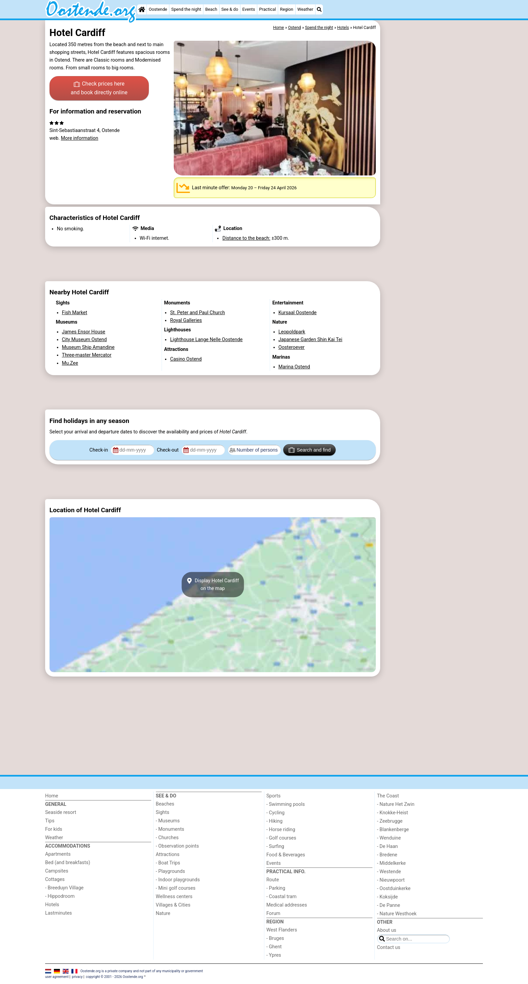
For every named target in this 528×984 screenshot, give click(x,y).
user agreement (57, 977)
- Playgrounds (170, 871)
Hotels (52, 905)
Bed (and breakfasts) (67, 862)
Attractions (167, 854)
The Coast (388, 796)
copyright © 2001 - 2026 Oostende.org (114, 977)
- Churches (167, 838)
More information (79, 138)
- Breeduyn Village (64, 888)
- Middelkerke (391, 863)
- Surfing (275, 846)
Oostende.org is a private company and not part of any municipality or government (141, 971)
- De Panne (388, 905)
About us (386, 930)
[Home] (141, 9)
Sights (162, 812)
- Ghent (274, 947)
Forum (273, 913)
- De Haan (387, 846)
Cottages (55, 879)
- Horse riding (280, 829)
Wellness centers (174, 896)
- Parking (275, 888)
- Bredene (387, 855)
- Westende (389, 872)
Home (51, 796)
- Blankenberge (393, 829)
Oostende (158, 9)
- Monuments (170, 829)
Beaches (165, 804)
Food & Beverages (285, 855)
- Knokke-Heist (392, 813)
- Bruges (275, 938)
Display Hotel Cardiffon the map (212, 584)
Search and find (310, 450)
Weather (305, 9)
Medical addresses (286, 905)
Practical (267, 9)
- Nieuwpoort (391, 880)
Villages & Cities (173, 905)
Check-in (99, 450)
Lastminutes (58, 913)
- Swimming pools (285, 804)
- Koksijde (387, 897)
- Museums (168, 821)
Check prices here (99, 88)
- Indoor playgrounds (178, 880)
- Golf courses (281, 838)
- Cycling (275, 813)
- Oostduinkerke (394, 888)
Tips (50, 821)
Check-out (168, 450)
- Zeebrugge (390, 821)
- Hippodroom (60, 896)
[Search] (319, 9)
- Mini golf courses (176, 888)
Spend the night (186, 9)
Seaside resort (60, 812)
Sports (273, 796)
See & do (229, 9)
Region (286, 9)
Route (272, 880)
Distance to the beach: (246, 238)
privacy (77, 977)
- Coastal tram (281, 896)
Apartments (58, 854)
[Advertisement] (432, 175)
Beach (211, 9)
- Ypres (273, 955)
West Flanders (281, 930)
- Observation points (177, 846)
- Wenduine (389, 838)
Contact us (388, 947)
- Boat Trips (168, 863)
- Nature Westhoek (397, 914)
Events (248, 9)
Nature (163, 913)
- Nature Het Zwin (396, 804)
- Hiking (274, 821)
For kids (53, 829)
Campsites (56, 871)
